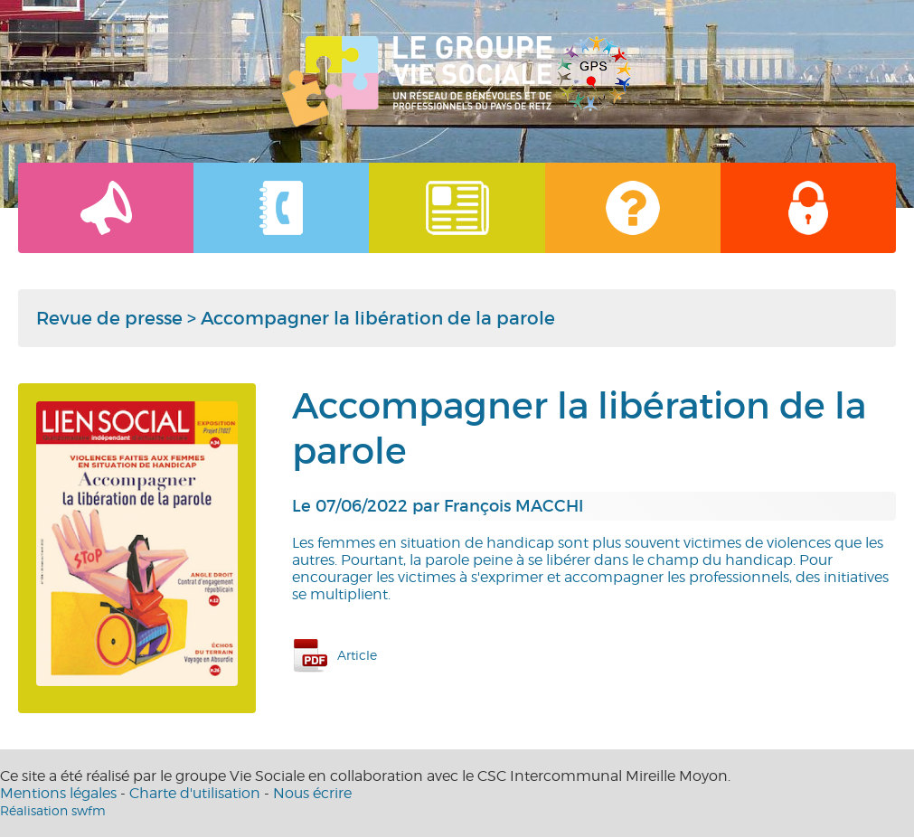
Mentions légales (58, 793)
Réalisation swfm (53, 810)
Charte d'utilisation (194, 793)
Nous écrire (312, 793)
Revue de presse (109, 318)
